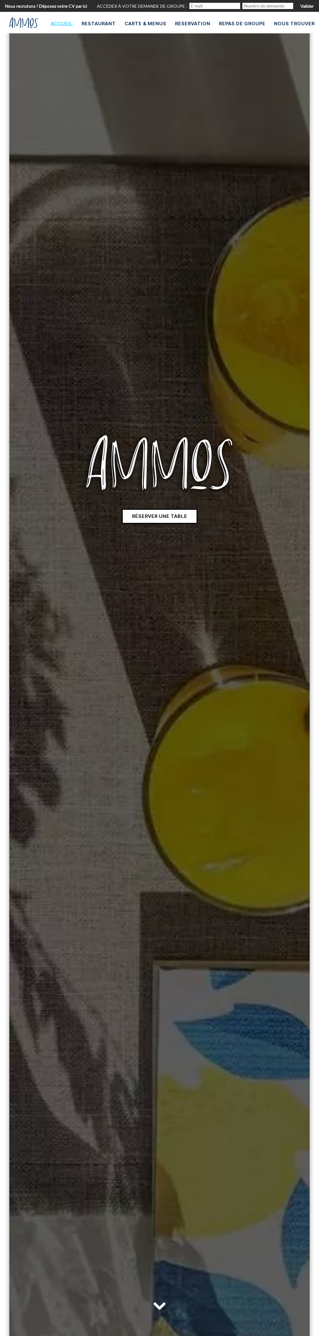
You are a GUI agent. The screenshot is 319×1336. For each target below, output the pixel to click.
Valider (307, 6)
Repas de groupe (242, 24)
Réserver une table (159, 516)
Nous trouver (294, 24)
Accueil (62, 24)
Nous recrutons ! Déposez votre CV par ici (46, 6)
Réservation (192, 24)
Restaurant (99, 24)
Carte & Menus (145, 24)
